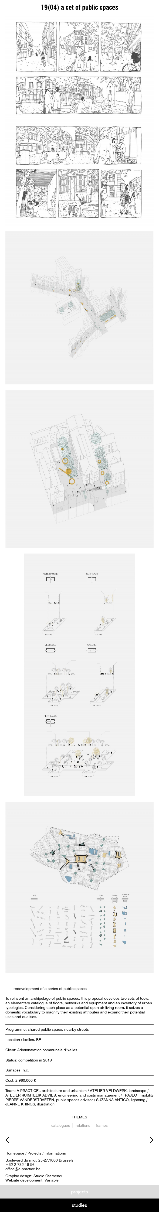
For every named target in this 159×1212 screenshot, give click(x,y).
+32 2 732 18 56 (20, 1164)
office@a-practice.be (22, 1169)
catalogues (60, 1125)
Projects (34, 1153)
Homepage (14, 1153)
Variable (52, 1180)
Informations (55, 1153)
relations (83, 1125)
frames (102, 1125)
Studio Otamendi (47, 1176)
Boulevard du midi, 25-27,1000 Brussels (39, 1160)
